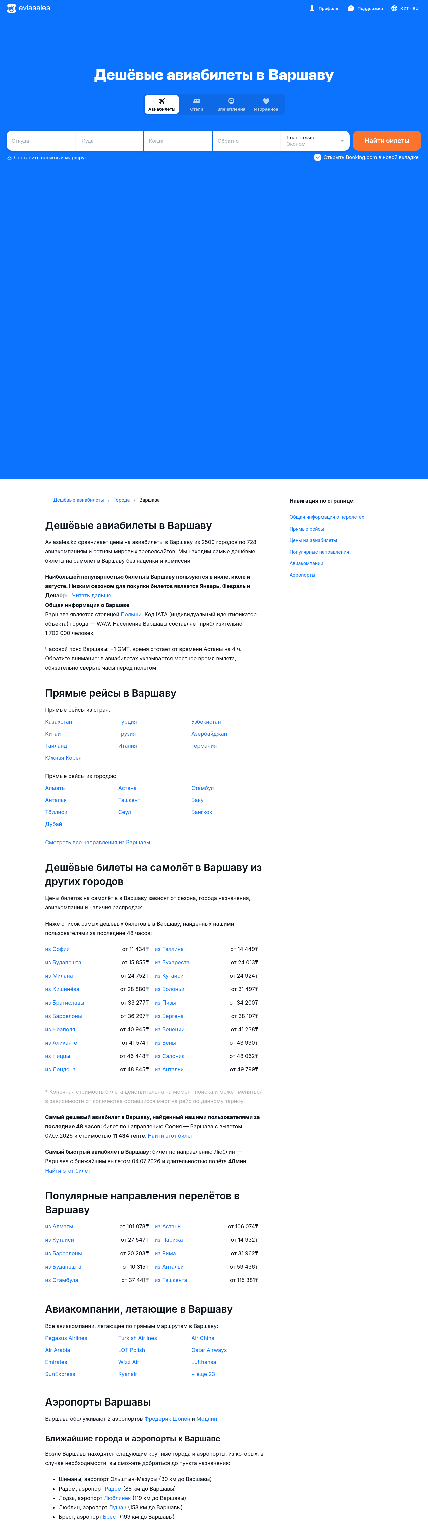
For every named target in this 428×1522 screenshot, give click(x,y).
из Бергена (169, 1016)
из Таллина (169, 949)
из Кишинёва (62, 989)
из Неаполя (60, 1029)
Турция (127, 721)
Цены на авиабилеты (313, 540)
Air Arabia (57, 1350)
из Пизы (165, 1002)
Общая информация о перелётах (327, 517)
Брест (111, 1516)
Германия (204, 745)
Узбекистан (206, 721)
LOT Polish (131, 1350)
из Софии (57, 949)
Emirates (56, 1362)
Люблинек (118, 1498)
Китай (53, 733)
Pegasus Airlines (66, 1338)
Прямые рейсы (307, 529)
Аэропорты (302, 575)
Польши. (132, 614)
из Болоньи (169, 989)
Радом (114, 1488)
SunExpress (60, 1374)
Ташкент (129, 800)
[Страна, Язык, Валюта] (404, 8)
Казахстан (58, 721)
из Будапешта (63, 962)
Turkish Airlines (137, 1338)
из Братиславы (64, 1002)
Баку (197, 800)
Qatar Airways (209, 1350)
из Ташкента (171, 1280)
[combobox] (41, 141)
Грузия (127, 733)
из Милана (59, 975)
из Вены (165, 1042)
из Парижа (169, 1239)
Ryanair (127, 1374)
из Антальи (169, 1069)
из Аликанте (61, 1042)
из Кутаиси (169, 975)
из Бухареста (172, 962)
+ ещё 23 (203, 1374)
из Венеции (170, 1029)
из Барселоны (63, 1016)
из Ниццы (57, 1056)
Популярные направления (319, 552)
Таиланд (56, 745)
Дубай (53, 824)
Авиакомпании (306, 563)
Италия (127, 745)
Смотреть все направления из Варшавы (97, 842)
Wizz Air (128, 1362)
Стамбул (202, 788)
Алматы (55, 788)
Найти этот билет (170, 1135)
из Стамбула (61, 1280)
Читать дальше (91, 595)
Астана (127, 788)
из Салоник (170, 1056)
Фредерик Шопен (168, 1418)
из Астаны (168, 1226)
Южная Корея (63, 757)
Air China (202, 1338)
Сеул (124, 812)
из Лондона (60, 1069)
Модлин (206, 1418)
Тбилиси (56, 812)
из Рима (165, 1253)
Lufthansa (203, 1362)
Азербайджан (209, 733)
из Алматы (59, 1226)
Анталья (56, 800)
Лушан (118, 1507)
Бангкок (201, 812)
